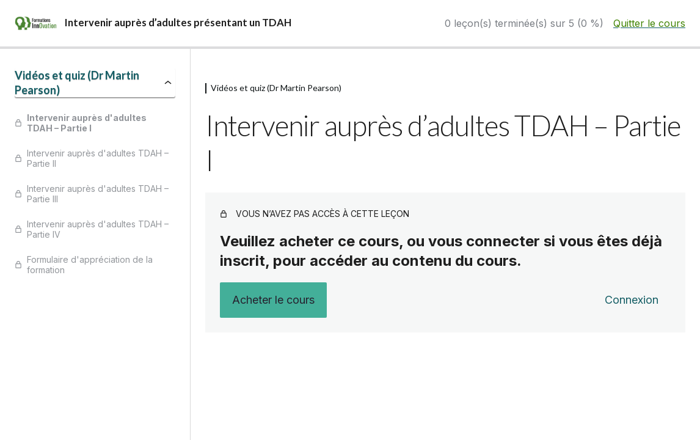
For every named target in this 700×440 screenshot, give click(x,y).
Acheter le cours (273, 299)
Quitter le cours (649, 23)
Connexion (631, 299)
